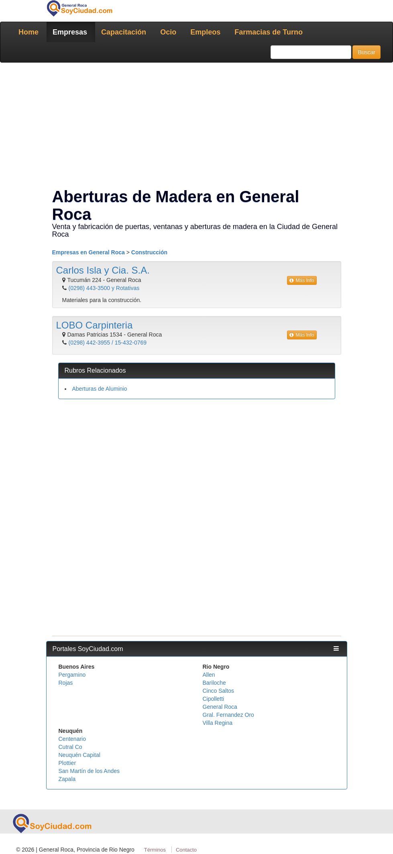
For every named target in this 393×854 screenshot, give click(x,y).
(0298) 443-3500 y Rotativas (104, 288)
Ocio (168, 32)
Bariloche (214, 683)
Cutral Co (70, 747)
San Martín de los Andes (89, 771)
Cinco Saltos (218, 691)
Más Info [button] (301, 280)
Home (28, 32)
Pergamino (72, 674)
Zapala (67, 779)
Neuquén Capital (79, 755)
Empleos (205, 32)
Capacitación (123, 32)
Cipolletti (213, 699)
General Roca (220, 707)
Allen (209, 674)
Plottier (67, 763)
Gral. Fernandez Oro (228, 715)
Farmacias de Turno (268, 32)
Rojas (66, 683)
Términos (155, 850)
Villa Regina (217, 723)
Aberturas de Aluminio (99, 388)
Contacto (186, 850)
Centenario (72, 739)
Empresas (70, 32)
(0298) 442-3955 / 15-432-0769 (108, 342)
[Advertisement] (196, 127)
